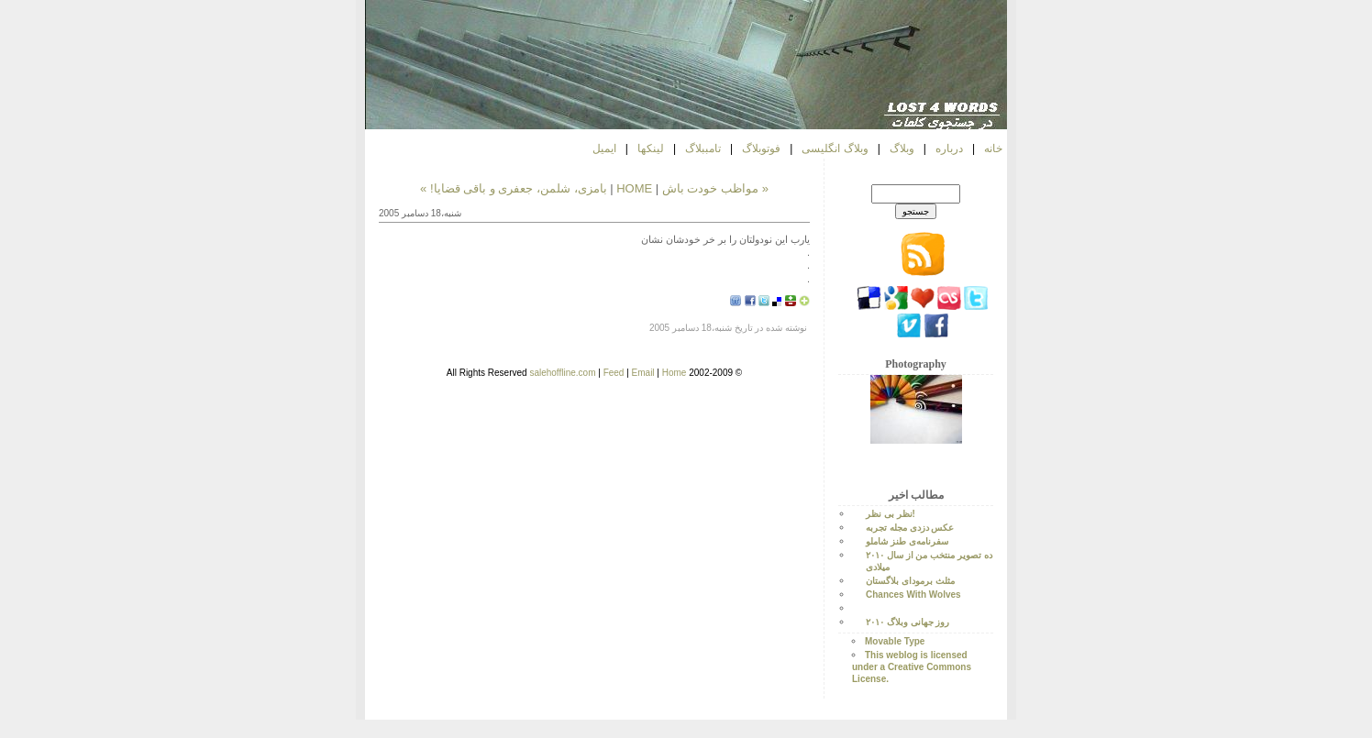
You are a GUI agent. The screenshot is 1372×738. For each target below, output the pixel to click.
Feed (614, 373)
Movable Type (894, 641)
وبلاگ (902, 148)
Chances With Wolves (913, 594)
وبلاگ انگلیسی (835, 148)
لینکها (650, 148)
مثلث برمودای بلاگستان (910, 581)
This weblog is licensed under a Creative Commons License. (911, 667)
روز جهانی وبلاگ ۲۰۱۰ (907, 622)
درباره (949, 148)
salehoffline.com (562, 373)
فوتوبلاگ (761, 148)
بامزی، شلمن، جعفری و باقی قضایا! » (513, 188)
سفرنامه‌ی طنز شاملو (907, 541)
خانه (993, 148)
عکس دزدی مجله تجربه (910, 528)
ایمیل (604, 148)
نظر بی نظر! (890, 514)
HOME (634, 188)
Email (643, 373)
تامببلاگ (703, 148)
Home (674, 373)
